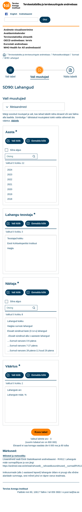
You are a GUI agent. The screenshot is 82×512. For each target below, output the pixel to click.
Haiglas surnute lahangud (31, 326)
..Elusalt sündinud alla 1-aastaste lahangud (31, 336)
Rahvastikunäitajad (61, 55)
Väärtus (11, 366)
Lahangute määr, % (31, 394)
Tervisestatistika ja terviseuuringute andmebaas (29, 55)
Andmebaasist (25, 14)
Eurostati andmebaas (16, 44)
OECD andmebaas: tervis (18, 40)
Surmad (75, 55)
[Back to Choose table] (10, 72)
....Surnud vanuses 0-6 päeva (31, 340)
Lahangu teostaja (19, 214)
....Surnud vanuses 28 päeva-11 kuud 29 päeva (31, 350)
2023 (31, 174)
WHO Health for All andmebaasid (22, 47)
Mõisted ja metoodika (14, 456)
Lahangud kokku (31, 321)
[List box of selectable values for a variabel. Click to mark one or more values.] (31, 184)
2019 (31, 194)
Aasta (9, 132)
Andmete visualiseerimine (18, 29)
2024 (31, 169)
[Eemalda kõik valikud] (37, 141)
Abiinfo (15, 120)
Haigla (31, 248)
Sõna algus (15, 150)
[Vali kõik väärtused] (14, 141)
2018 (31, 199)
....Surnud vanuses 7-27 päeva (31, 345)
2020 (31, 189)
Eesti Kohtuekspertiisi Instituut (31, 243)
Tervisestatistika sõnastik (18, 36)
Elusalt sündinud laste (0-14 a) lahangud (31, 331)
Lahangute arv (31, 390)
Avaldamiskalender (14, 33)
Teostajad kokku (31, 238)
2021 (31, 184)
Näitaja (10, 283)
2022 (31, 179)
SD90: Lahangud (11, 58)
